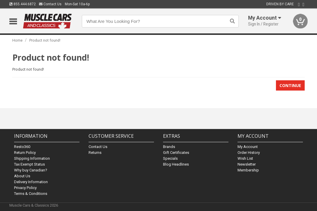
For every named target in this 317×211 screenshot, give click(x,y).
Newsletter (247, 164)
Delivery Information (31, 182)
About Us (22, 176)
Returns (95, 152)
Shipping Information (32, 158)
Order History (249, 152)
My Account (248, 146)
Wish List (245, 158)
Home (17, 40)
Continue (290, 85)
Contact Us (50, 4)
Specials (170, 158)
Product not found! (44, 40)
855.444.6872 (22, 4)
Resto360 (22, 146)
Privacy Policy (25, 188)
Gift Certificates (176, 152)
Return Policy (25, 152)
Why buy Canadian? (30, 170)
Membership (248, 170)
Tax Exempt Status (29, 164)
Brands (169, 146)
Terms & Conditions (30, 193)
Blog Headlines (176, 164)
